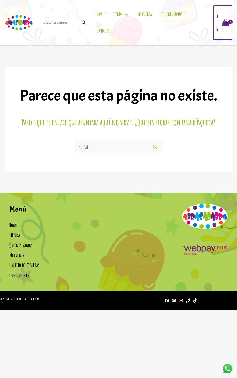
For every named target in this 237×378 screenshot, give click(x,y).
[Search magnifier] (83, 22)
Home (100, 14)
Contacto (103, 31)
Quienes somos (172, 14)
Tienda (117, 14)
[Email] (181, 300)
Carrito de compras (24, 265)
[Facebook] (167, 300)
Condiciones (19, 275)
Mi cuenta (145, 14)
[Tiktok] (195, 300)
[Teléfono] (188, 300)
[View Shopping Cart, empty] (222, 22)
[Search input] (61, 22)
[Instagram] (174, 300)
